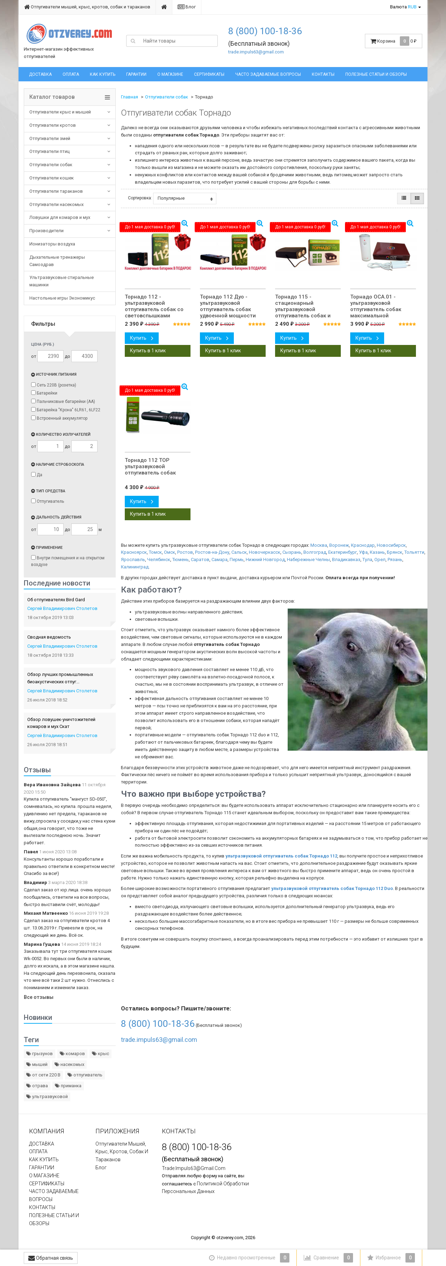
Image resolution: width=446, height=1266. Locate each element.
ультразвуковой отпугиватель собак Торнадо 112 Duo (332, 888)
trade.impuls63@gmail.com (256, 51)
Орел (380, 559)
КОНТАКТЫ (323, 74)
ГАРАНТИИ (136, 74)
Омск (169, 552)
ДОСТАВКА (40, 74)
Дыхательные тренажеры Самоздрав (57, 261)
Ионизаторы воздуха (52, 243)
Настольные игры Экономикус (62, 298)
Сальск (239, 552)
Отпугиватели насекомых (56, 204)
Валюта (403, 6)
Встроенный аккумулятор (59, 418)
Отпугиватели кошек (51, 178)
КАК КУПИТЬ (102, 74)
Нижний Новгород (265, 559)
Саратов (200, 559)
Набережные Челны (308, 559)
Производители (46, 230)
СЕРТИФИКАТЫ (209, 74)
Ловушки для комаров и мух (59, 217)
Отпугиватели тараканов (56, 191)
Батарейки (44, 393)
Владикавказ (346, 559)
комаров (72, 1053)
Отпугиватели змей (49, 138)
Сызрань (291, 552)
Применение (47, 547)
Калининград (135, 566)
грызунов (39, 1053)
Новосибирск (391, 545)
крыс (100, 1053)
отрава (37, 1085)
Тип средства (48, 491)
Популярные (185, 198)
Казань (377, 552)
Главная (129, 97)
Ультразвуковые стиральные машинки (61, 281)
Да (36, 474)
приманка (68, 1085)
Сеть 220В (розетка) (53, 385)
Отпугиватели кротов (52, 125)
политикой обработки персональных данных (205, 1187)
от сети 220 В (43, 1074)
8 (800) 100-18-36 (265, 31)
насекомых (69, 1064)
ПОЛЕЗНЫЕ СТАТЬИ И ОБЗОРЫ (376, 74)
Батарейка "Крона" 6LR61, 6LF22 (65, 409)
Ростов (185, 552)
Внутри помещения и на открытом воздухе (68, 561)
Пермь (237, 559)
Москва (318, 545)
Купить (141, 338)
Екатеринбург (342, 552)
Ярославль (133, 559)
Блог (187, 6)
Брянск (394, 552)
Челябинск (158, 559)
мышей (37, 1064)
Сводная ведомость (49, 637)
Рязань (395, 559)
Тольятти (414, 552)
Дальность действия (56, 517)
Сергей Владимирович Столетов (62, 608)
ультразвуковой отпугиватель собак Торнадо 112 (281, 856)
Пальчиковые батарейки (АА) (63, 401)
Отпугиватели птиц (49, 151)
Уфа (363, 552)
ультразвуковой (47, 1096)
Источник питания (54, 374)
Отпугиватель (47, 501)
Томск (155, 552)
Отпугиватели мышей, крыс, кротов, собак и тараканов (87, 6)
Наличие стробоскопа (57, 464)
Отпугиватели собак (50, 164)
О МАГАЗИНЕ (170, 74)
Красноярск (134, 552)
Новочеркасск (264, 552)
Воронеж (339, 545)
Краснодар (363, 545)
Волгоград (314, 552)
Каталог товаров (52, 97)
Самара (219, 559)
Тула (367, 559)
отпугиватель (84, 1074)
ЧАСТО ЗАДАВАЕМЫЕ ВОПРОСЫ (268, 74)
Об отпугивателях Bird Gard (56, 599)
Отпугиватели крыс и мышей (60, 112)
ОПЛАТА (71, 74)
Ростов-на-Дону (212, 552)
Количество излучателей (61, 434)
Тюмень (180, 559)
